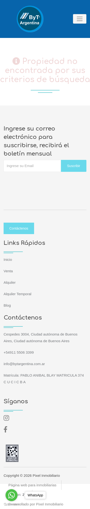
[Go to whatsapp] (12, 495)
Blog (7, 305)
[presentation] (40, 181)
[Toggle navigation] (79, 19)
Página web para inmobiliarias (32, 485)
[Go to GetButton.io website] (11, 504)
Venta (8, 271)
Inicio (8, 259)
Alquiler (10, 282)
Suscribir (73, 166)
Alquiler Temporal (17, 294)
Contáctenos (18, 228)
